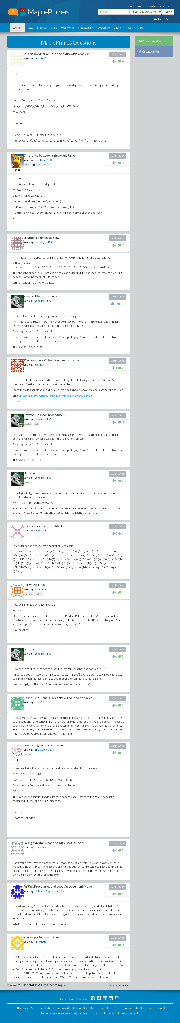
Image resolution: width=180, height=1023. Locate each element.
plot (36, 164)
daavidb (39, 847)
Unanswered (67, 27)
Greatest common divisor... (41, 238)
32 (45, 847)
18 (44, 364)
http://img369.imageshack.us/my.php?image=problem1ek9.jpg (56, 395)
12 (46, 530)
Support (152, 6)
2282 (37, 985)
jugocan (39, 530)
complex (27, 424)
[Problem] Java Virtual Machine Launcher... (52, 360)
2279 (19, 985)
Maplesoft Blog (86, 27)
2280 (25, 985)
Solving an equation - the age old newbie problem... (57, 54)
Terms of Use (111, 1013)
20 (44, 58)
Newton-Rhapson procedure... (44, 415)
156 (61, 891)
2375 (51, 749)
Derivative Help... (35, 585)
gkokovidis (41, 749)
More (141, 27)
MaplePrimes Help (144, 1008)
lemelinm (40, 159)
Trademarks (133, 1013)
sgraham (40, 589)
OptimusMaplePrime (47, 891)
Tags (41, 1008)
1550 (48, 159)
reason (39, 58)
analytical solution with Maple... (44, 526)
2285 (56, 985)
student (46, 164)
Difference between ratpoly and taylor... (50, 155)
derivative (28, 594)
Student (39, 941)
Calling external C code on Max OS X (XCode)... (54, 843)
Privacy (123, 1013)
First (9, 985)
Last (65, 985)
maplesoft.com (97, 1013)
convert (27, 164)
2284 (50, 985)
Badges (118, 27)
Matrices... (30, 473)
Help (162, 6)
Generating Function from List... (45, 745)
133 (49, 300)
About (170, 6)
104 (49, 242)
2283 (43, 985)
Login (131, 6)
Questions (17, 27)
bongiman (40, 300)
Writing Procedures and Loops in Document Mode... (58, 886)
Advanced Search (163, 19)
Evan (37, 702)
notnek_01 (41, 242)
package (27, 754)
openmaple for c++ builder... (42, 937)
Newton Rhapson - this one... (42, 296)
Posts (30, 27)
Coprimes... (30, 649)
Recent (129, 27)
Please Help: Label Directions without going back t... (58, 698)
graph (36, 424)
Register (141, 6)
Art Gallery (104, 27)
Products (42, 27)
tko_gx (39, 364)
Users (54, 27)
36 (42, 702)
